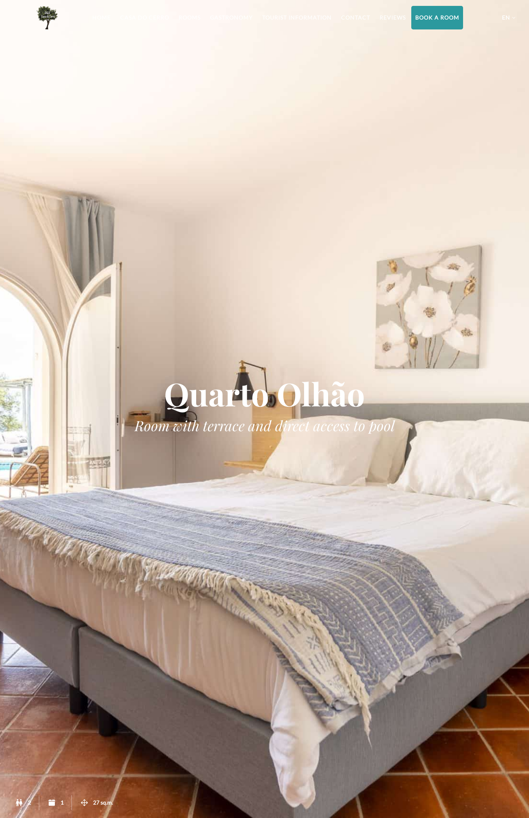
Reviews (392, 17)
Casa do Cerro (144, 17)
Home (101, 17)
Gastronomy (231, 17)
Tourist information (297, 17)
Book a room (437, 17)
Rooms (190, 17)
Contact (355, 17)
